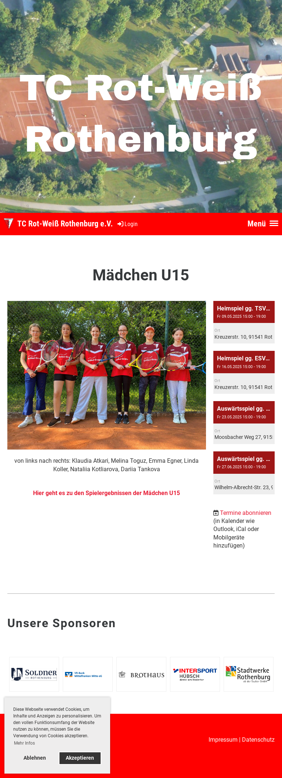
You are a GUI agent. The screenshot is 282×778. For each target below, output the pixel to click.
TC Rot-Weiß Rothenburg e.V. (65, 223)
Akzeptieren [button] (80, 758)
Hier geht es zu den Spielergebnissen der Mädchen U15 (106, 493)
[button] (244, 322)
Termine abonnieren (245, 512)
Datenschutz (258, 739)
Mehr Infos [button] (24, 743)
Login (127, 224)
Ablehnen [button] (35, 758)
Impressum (223, 739)
